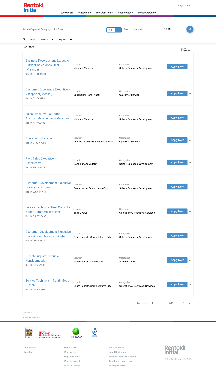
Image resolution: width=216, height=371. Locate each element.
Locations (36, 317)
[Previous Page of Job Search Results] (183, 303)
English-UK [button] (184, 5)
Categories (26, 317)
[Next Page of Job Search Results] (189, 303)
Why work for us (104, 13)
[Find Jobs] (190, 29)
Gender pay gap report (121, 361)
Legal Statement (118, 352)
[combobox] (59, 29)
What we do (84, 13)
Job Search (30, 347)
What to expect (125, 13)
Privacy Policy (116, 347)
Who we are (67, 13)
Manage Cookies (118, 365)
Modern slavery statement (123, 356)
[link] (108, 66)
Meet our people (147, 13)
